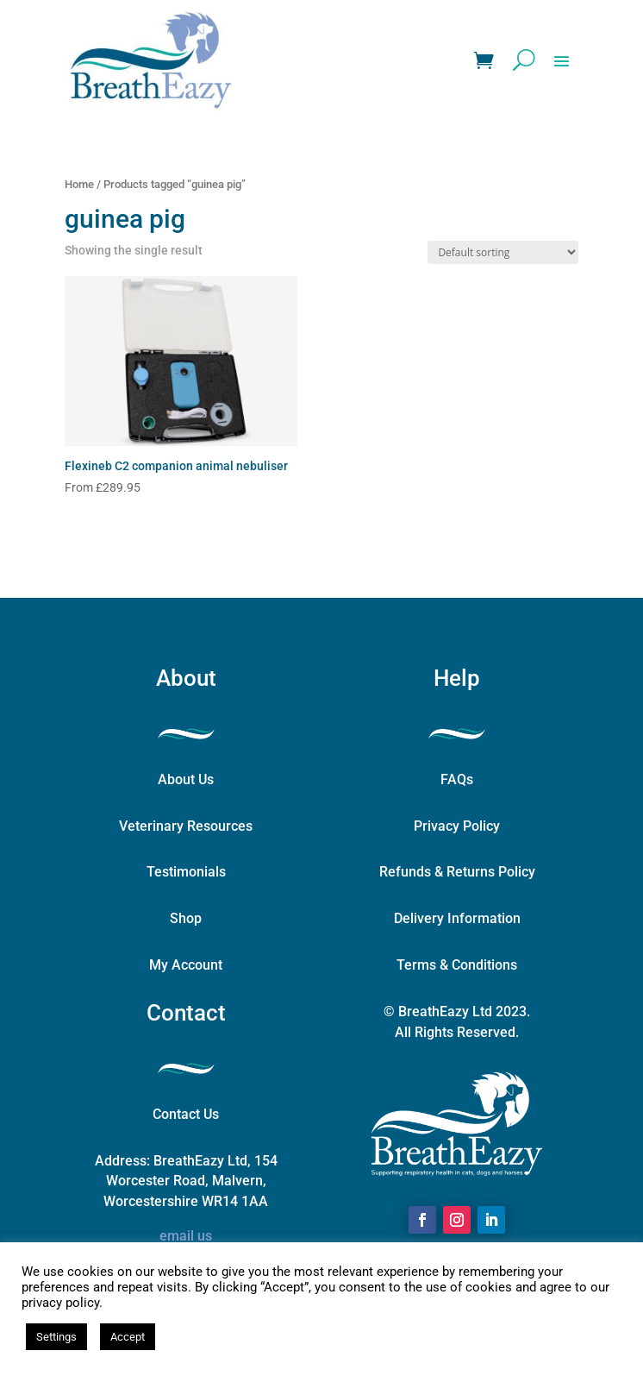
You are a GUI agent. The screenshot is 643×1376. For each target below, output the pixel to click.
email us (185, 1236)
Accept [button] (127, 1336)
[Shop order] (503, 252)
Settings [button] (56, 1336)
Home (79, 184)
